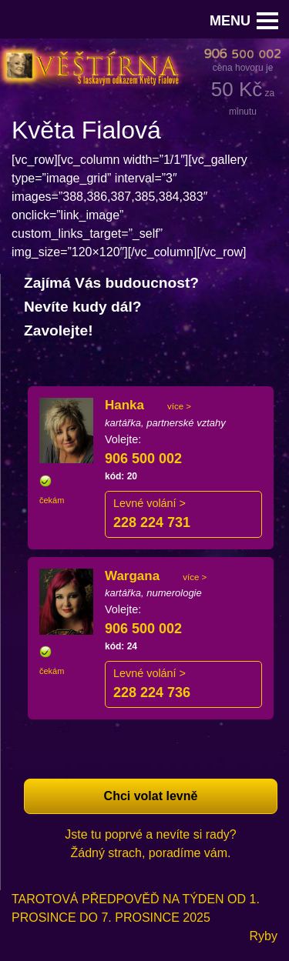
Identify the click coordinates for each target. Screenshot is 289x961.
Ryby (263, 936)
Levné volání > (149, 503)
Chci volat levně (151, 796)
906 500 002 (143, 458)
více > (179, 406)
